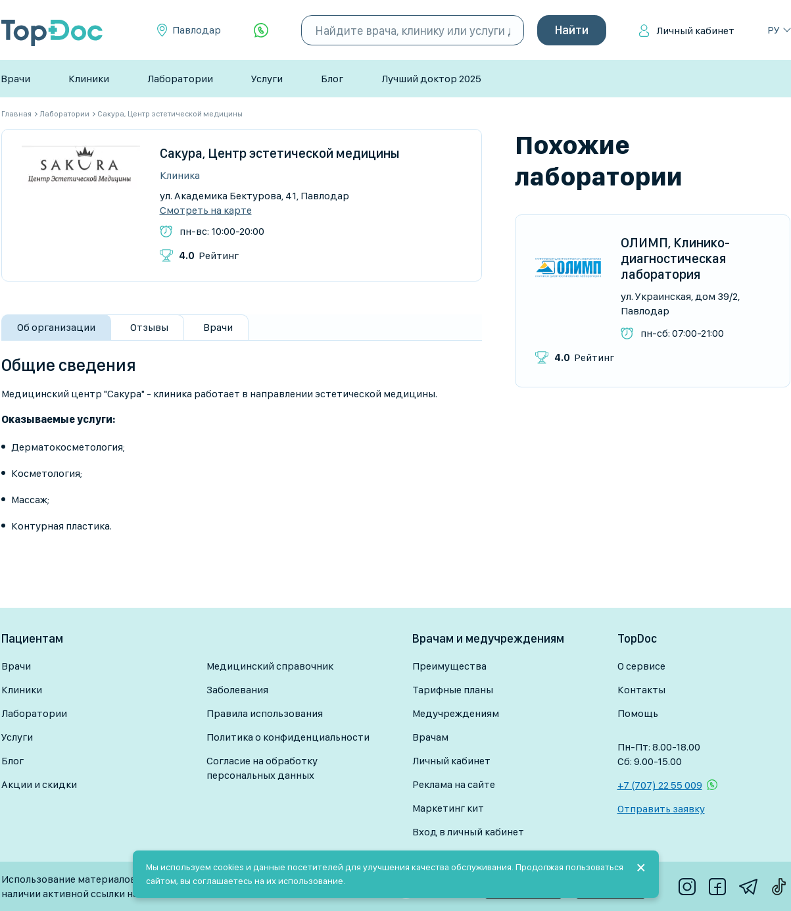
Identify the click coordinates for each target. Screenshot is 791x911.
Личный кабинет (695, 30)
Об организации (56, 327)
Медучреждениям (455, 713)
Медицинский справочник (269, 666)
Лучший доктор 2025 (431, 78)
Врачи (15, 78)
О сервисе (641, 666)
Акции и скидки (39, 784)
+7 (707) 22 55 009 (659, 785)
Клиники (88, 78)
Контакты (641, 689)
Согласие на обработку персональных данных (262, 767)
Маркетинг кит (448, 808)
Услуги (267, 78)
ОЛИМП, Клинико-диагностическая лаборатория (675, 258)
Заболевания (237, 689)
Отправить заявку (661, 808)
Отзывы (149, 327)
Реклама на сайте (453, 784)
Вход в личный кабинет (468, 831)
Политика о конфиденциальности (288, 737)
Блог (332, 78)
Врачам (430, 737)
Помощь (637, 713)
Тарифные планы (452, 689)
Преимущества (449, 666)
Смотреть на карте (206, 210)
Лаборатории (180, 78)
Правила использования (264, 713)
